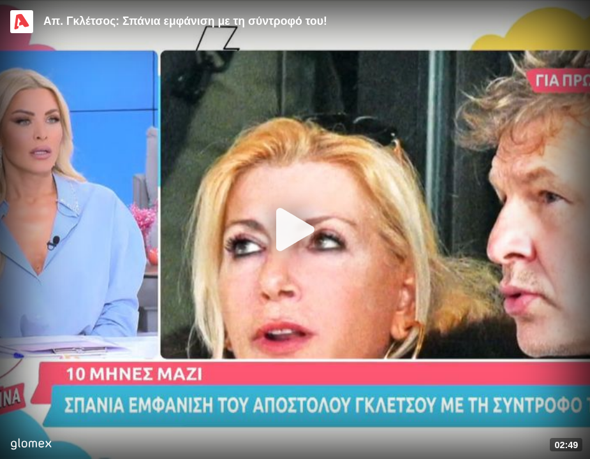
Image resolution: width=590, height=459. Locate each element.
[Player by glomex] (31, 445)
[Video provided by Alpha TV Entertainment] (21, 21)
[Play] (295, 229)
